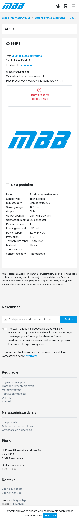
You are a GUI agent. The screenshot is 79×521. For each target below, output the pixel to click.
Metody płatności (12, 389)
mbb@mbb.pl (18, 500)
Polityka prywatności (14, 393)
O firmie (6, 397)
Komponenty (9, 422)
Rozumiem (50, 515)
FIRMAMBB (18, 503)
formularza (30, 356)
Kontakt (6, 401)
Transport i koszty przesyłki (18, 386)
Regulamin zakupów (13, 382)
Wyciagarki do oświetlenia (17, 430)
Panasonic (25, 65)
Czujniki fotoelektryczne (26, 56)
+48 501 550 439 (11, 493)
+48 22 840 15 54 (12, 489)
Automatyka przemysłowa (17, 426)
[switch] (4, 329)
